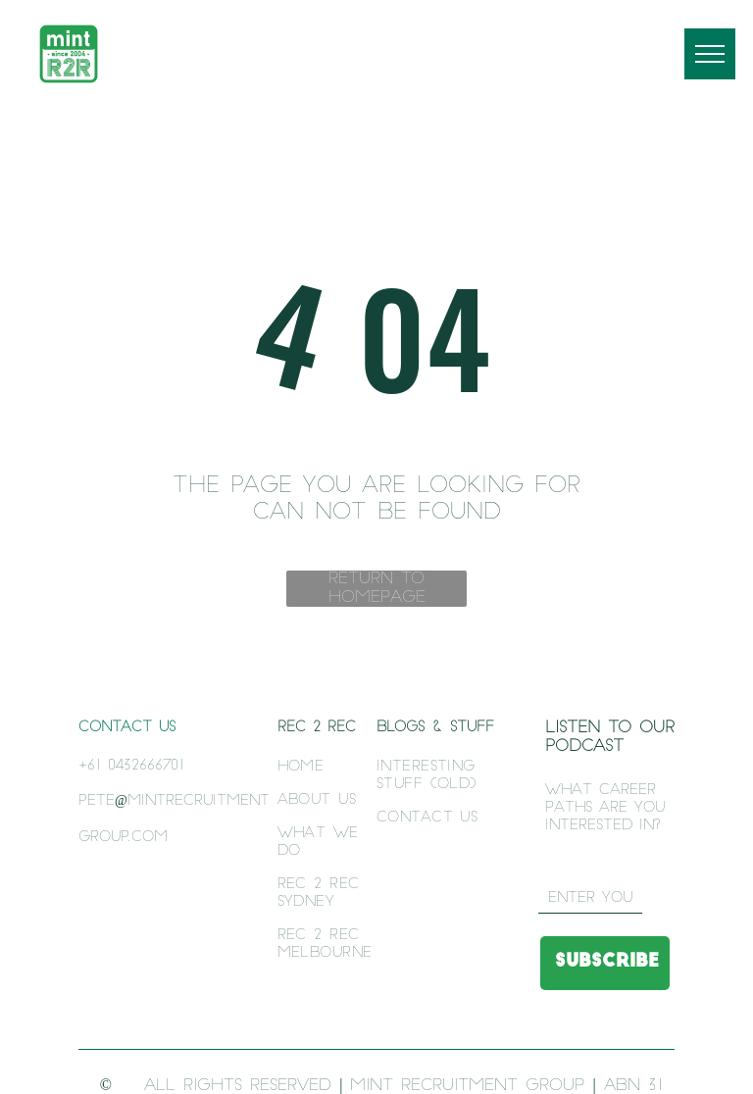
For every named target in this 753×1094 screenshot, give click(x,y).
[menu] (709, 53)
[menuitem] (331, 767)
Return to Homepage (377, 589)
